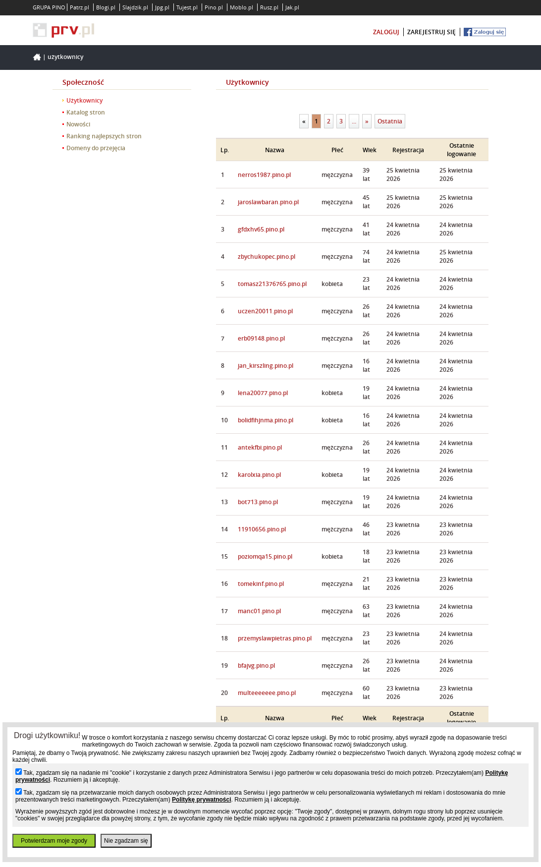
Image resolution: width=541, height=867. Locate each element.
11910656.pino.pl (262, 529)
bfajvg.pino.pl (256, 665)
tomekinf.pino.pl (261, 583)
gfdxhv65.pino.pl (261, 229)
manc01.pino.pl (259, 611)
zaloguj (386, 32)
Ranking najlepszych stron (104, 136)
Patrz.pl (79, 7)
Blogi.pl (105, 7)
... (354, 121)
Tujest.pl (187, 7)
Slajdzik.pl (135, 7)
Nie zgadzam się (126, 840)
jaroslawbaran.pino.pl (268, 202)
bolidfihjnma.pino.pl (265, 420)
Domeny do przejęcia (95, 148)
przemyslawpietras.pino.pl (275, 638)
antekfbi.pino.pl (260, 447)
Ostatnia (390, 121)
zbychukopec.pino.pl (266, 256)
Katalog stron (85, 112)
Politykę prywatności (201, 799)
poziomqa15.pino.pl (265, 556)
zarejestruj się (431, 32)
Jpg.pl (162, 7)
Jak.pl (292, 7)
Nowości (78, 124)
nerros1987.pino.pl (264, 175)
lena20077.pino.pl (263, 393)
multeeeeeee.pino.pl (267, 693)
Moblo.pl (241, 7)
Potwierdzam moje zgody (54, 840)
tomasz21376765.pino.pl (272, 284)
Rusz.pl (269, 7)
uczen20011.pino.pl (265, 311)
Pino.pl (214, 7)
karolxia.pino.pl (259, 474)
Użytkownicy (65, 57)
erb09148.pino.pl (261, 338)
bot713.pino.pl (258, 502)
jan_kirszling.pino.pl (265, 365)
